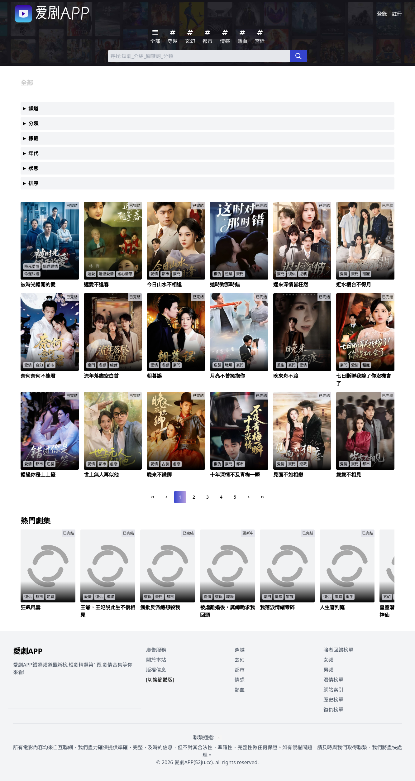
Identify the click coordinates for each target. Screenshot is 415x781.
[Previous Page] (166, 497)
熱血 (240, 689)
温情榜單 (333, 679)
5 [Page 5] (235, 497)
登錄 (382, 13)
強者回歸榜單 (338, 649)
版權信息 (156, 669)
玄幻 (240, 659)
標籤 (33, 138)
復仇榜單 (333, 709)
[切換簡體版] (160, 679)
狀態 (33, 168)
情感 (240, 679)
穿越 (240, 649)
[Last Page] (262, 497)
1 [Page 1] (180, 497)
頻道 (33, 108)
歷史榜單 (333, 699)
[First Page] (152, 497)
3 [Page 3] (207, 497)
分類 (33, 123)
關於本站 (156, 659)
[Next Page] (248, 497)
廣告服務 (156, 649)
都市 (240, 669)
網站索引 (333, 689)
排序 (33, 183)
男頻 (328, 669)
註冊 (397, 13)
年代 (33, 153)
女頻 (328, 659)
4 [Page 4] (221, 497)
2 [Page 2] (194, 497)
